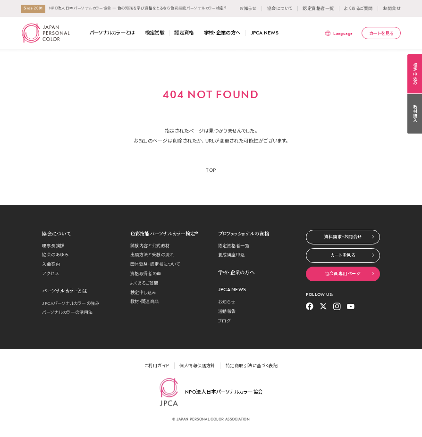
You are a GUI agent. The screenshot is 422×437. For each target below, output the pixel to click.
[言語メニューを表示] (339, 33)
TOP (211, 170)
